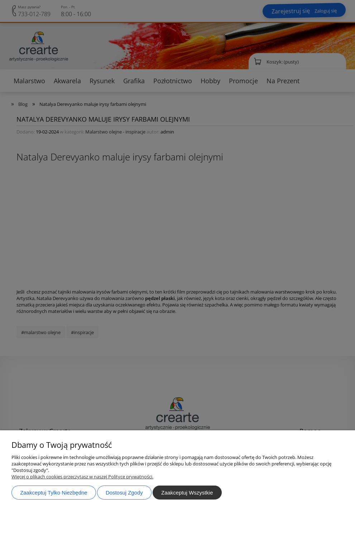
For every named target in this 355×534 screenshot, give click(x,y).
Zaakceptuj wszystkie (187, 493)
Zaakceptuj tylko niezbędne (53, 493)
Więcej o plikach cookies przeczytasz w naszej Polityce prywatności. (82, 476)
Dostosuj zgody (124, 493)
